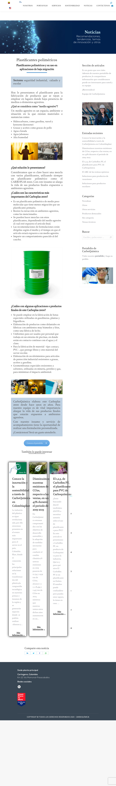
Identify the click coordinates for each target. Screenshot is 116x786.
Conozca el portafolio (37, 439)
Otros (84, 205)
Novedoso (86, 201)
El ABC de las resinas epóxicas (95, 172)
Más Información (18, 634)
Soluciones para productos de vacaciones (95, 177)
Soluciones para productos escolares (94, 185)
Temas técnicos (89, 222)
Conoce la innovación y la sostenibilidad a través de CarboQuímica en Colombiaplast (21, 492)
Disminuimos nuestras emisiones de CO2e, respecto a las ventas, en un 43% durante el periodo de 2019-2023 (41, 494)
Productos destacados (91, 213)
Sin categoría (88, 218)
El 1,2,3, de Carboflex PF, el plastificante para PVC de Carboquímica (61, 486)
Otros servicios (88, 209)
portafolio (99, 256)
